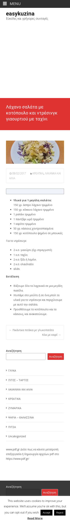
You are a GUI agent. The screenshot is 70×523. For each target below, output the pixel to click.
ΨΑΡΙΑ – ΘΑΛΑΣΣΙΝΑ (21, 417)
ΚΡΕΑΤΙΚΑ (38, 173)
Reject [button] (59, 512)
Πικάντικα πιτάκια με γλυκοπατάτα (31, 330)
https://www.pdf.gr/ (17, 458)
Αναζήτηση (13, 351)
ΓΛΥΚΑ (12, 370)
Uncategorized (17, 436)
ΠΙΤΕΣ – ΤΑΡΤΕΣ (18, 380)
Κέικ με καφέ (51, 334)
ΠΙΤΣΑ (12, 427)
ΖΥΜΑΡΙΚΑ (14, 408)
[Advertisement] (35, 61)
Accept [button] (46, 512)
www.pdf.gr (13, 449)
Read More (35, 518)
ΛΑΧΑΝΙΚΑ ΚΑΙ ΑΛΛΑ (20, 389)
